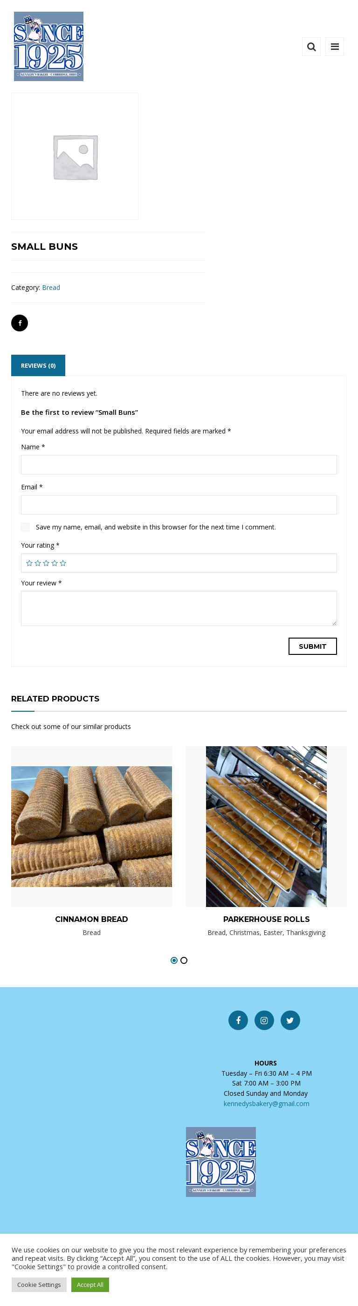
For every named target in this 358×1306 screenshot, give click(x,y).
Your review (41, 582)
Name (33, 446)
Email (32, 486)
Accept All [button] (90, 1284)
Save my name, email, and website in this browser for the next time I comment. (156, 526)
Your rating (40, 545)
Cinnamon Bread (91, 919)
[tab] (38, 365)
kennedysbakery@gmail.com (267, 1103)
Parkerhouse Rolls (266, 919)
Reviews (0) (38, 365)
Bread (51, 287)
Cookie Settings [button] (39, 1284)
